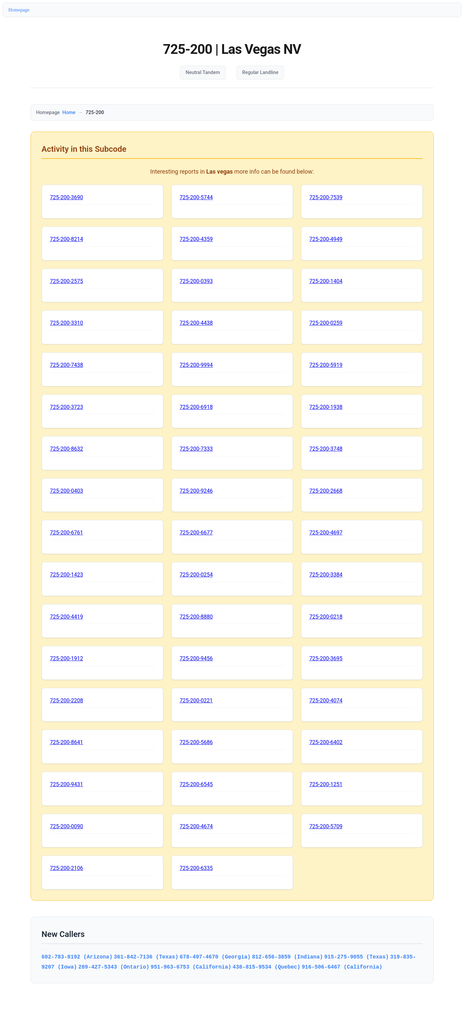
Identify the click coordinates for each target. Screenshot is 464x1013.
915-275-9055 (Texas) (356, 956)
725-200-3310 (66, 323)
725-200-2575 (66, 281)
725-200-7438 (66, 365)
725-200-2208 (66, 700)
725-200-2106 (66, 868)
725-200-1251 (326, 784)
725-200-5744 (196, 197)
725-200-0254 (196, 574)
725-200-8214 (66, 239)
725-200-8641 (66, 742)
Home (69, 112)
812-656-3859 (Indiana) (287, 956)
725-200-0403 (66, 491)
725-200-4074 (326, 700)
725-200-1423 (66, 574)
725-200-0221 (196, 700)
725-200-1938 (326, 407)
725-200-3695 (326, 658)
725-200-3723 (66, 407)
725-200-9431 (66, 784)
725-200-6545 (196, 784)
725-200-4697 (326, 532)
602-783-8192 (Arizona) (77, 956)
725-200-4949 (326, 239)
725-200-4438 (196, 323)
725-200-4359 (196, 239)
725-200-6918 (196, 407)
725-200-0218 (326, 617)
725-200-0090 (66, 826)
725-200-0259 (326, 323)
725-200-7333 (196, 449)
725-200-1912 (66, 658)
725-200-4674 (196, 826)
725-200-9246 (196, 491)
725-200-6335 (196, 868)
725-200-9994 (196, 365)
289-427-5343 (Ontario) (113, 967)
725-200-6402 (326, 742)
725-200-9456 (196, 658)
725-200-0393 (196, 281)
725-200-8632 (66, 449)
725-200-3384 (326, 574)
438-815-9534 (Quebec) (266, 967)
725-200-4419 (66, 617)
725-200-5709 (326, 826)
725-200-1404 (326, 281)
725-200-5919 (326, 365)
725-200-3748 (326, 449)
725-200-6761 (66, 532)
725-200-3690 (66, 197)
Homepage (18, 9)
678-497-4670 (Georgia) (215, 956)
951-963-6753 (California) (191, 967)
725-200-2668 (326, 491)
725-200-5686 (196, 742)
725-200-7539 (326, 197)
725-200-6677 (196, 532)
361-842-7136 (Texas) (146, 956)
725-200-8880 (196, 617)
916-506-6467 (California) (342, 967)
